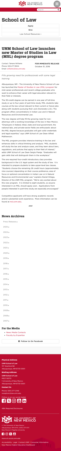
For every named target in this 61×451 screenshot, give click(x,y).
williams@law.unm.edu (16, 69)
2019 (5, 258)
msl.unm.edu (15, 202)
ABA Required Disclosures (12, 408)
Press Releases (9, 222)
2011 (5, 300)
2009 (5, 310)
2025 (5, 227)
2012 (5, 295)
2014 (5, 284)
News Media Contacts (16, 332)
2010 (5, 305)
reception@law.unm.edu (11, 393)
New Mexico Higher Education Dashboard (18, 445)
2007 (5, 321)
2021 (5, 248)
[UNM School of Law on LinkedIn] (24, 402)
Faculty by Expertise (15, 335)
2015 (5, 279)
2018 (5, 263)
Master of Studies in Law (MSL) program (36, 87)
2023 (5, 237)
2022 (5, 243)
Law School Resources (30, 34)
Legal (15, 442)
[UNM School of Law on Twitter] (9, 402)
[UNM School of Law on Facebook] (4, 402)
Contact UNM (23, 442)
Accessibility (7, 442)
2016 (5, 274)
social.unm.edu (14, 438)
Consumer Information (39, 442)
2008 (5, 316)
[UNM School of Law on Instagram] (14, 402)
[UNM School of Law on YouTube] (19, 402)
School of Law (19, 20)
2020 (5, 253)
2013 (5, 290)
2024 (5, 232)
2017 (5, 269)
